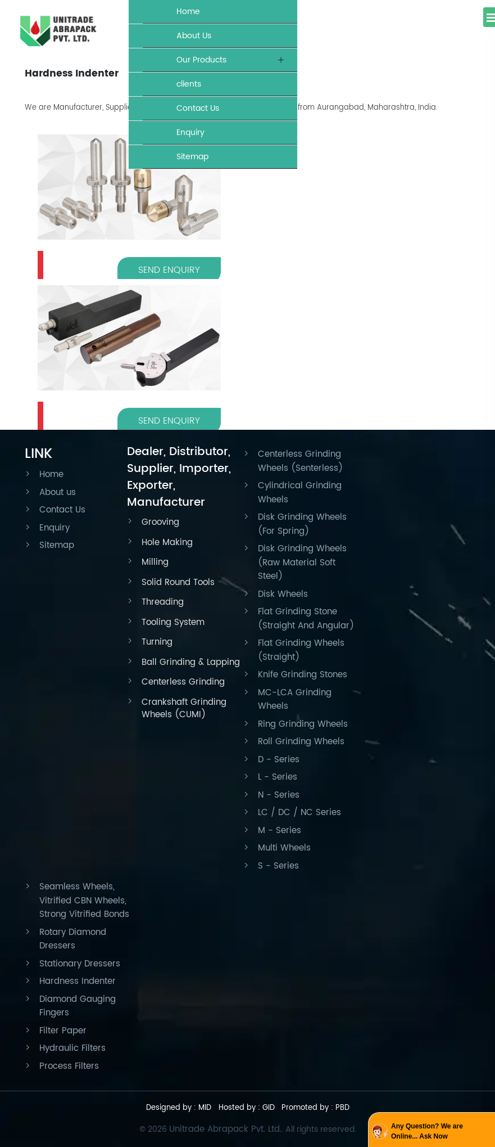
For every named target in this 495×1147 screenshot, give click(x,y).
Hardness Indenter (77, 981)
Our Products (201, 59)
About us (57, 492)
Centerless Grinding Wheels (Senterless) (300, 461)
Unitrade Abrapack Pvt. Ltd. (225, 1129)
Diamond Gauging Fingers (77, 1006)
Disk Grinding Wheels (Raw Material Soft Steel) (302, 562)
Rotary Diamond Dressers (72, 939)
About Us (193, 35)
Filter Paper (63, 1031)
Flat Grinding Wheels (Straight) (301, 650)
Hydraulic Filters (72, 1048)
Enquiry (190, 132)
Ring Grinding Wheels (303, 724)
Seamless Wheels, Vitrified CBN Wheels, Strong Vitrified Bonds (84, 900)
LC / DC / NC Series (299, 813)
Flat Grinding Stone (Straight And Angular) (306, 619)
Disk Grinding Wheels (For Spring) (302, 524)
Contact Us (197, 108)
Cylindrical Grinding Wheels (300, 493)
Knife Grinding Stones (302, 675)
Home (188, 11)
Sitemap (192, 156)
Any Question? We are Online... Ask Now (427, 1131)
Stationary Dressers (79, 964)
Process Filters (69, 1066)
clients (188, 84)
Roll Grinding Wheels (301, 742)
